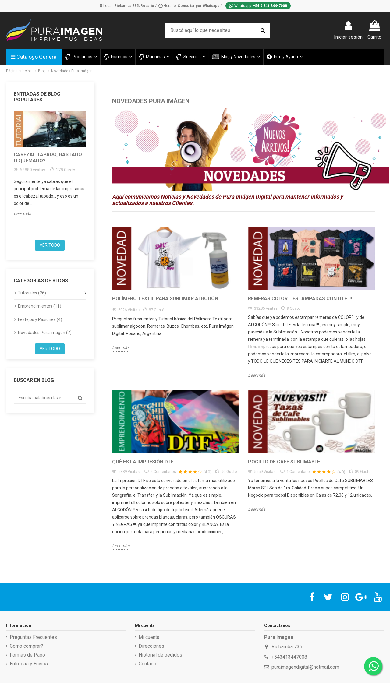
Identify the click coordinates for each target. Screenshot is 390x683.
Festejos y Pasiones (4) (40, 319)
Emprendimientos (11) (39, 306)
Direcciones (151, 646)
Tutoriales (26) (32, 292)
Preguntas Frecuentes (33, 637)
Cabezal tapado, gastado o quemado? (48, 158)
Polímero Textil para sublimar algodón (165, 298)
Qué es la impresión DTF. (143, 462)
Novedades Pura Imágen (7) (45, 332)
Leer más (22, 213)
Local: (127, 6)
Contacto (148, 664)
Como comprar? (26, 646)
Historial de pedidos (160, 655)
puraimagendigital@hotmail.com (305, 667)
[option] (50, 164)
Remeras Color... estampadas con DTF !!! (300, 298)
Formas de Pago (27, 655)
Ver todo (50, 245)
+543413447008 (289, 657)
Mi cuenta (149, 637)
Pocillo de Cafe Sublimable (284, 462)
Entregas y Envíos (29, 664)
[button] (117, 57)
